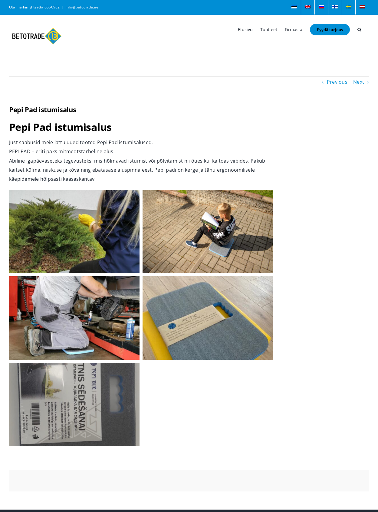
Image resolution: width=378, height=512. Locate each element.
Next (358, 82)
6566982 (52, 7)
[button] (359, 29)
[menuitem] (294, 7)
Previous (337, 82)
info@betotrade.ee (82, 7)
